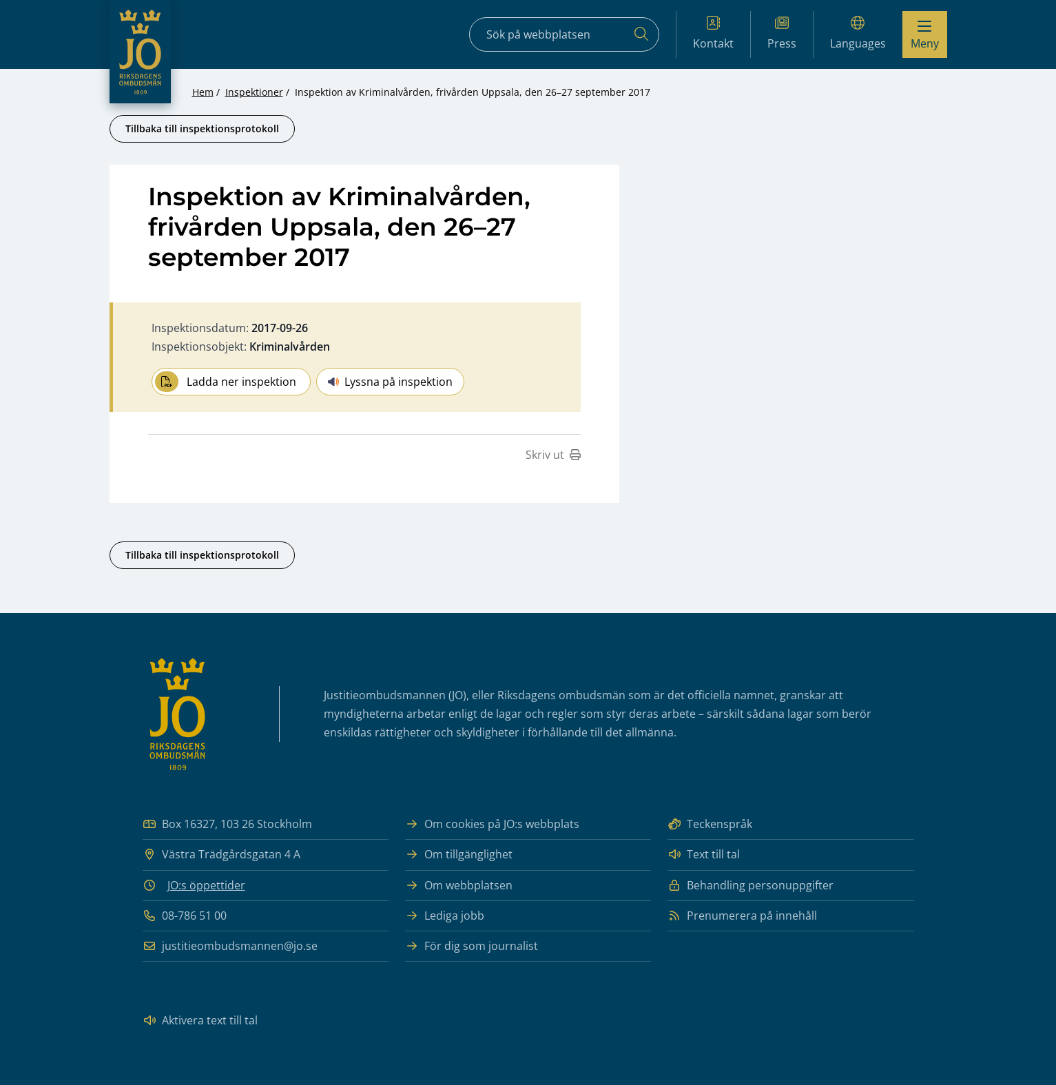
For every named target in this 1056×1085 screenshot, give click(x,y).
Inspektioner (254, 92)
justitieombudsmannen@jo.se (230, 946)
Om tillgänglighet (459, 854)
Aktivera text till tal (200, 1020)
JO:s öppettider (206, 885)
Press (781, 33)
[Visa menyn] (924, 34)
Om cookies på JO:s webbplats (492, 824)
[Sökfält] (564, 34)
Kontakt (713, 33)
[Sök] (641, 34)
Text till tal (703, 854)
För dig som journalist (471, 946)
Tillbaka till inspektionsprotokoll (202, 128)
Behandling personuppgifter (750, 885)
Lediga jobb (444, 916)
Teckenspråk (709, 824)
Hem (203, 92)
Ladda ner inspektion (225, 381)
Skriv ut (553, 454)
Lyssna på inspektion (390, 381)
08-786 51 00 (185, 916)
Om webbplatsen (459, 885)
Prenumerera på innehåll (742, 916)
